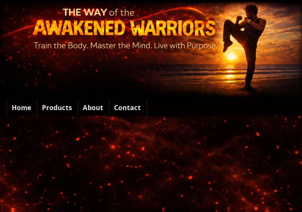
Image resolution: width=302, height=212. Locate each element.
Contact (127, 107)
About (93, 107)
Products (57, 107)
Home (21, 107)
